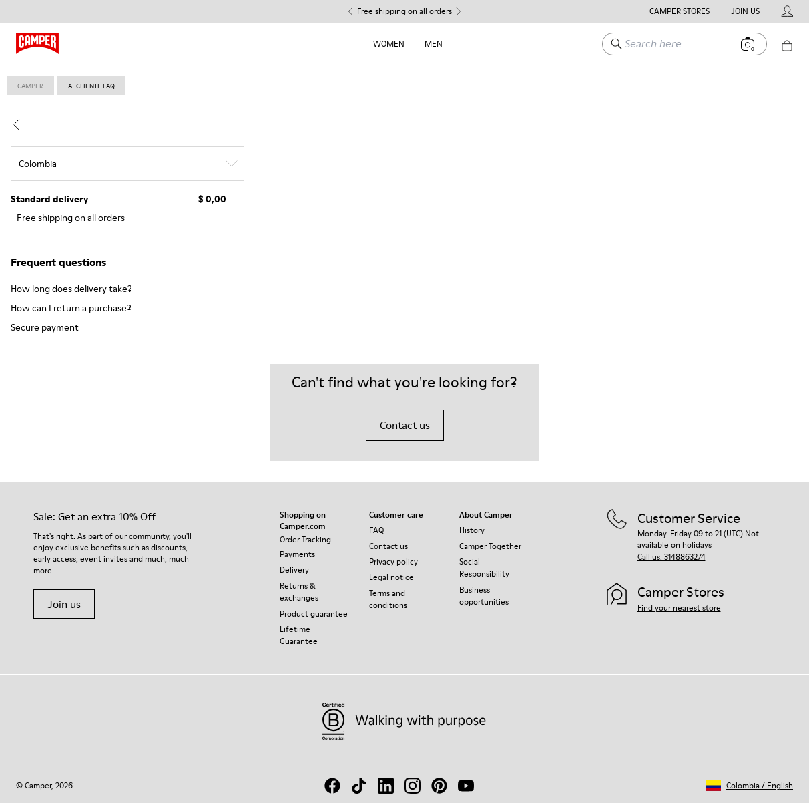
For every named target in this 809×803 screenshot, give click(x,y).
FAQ (376, 530)
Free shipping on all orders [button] (404, 11)
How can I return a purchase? (71, 308)
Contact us (405, 425)
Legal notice (391, 577)
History (472, 530)
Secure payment (45, 327)
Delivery (294, 569)
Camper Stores (679, 11)
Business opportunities (484, 595)
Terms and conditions (388, 599)
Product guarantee (314, 613)
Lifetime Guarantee (299, 635)
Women (388, 43)
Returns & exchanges (299, 591)
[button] (749, 785)
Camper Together (490, 546)
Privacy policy (393, 561)
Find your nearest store (679, 607)
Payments (297, 554)
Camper (30, 85)
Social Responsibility (484, 567)
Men (434, 43)
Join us (64, 604)
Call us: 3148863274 (671, 557)
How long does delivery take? (71, 288)
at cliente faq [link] (91, 85)
